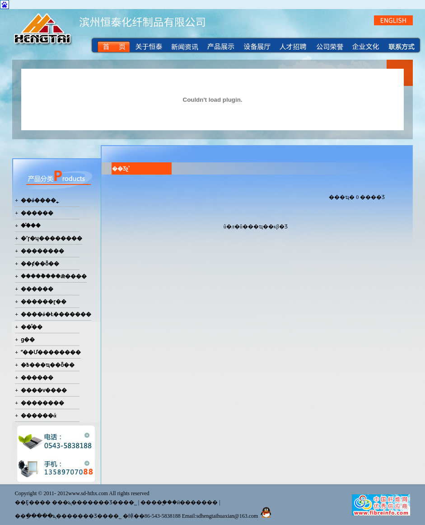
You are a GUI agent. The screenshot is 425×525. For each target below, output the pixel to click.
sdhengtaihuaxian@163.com (227, 516)
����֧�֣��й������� (179, 502)
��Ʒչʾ (121, 169)
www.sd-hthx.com (88, 493)
